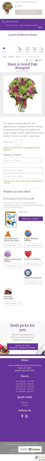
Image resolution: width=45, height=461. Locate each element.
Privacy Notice (29, 450)
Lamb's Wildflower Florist (22, 34)
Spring (18, 57)
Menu (4, 52)
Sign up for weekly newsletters (22, 346)
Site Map (31, 453)
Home (5, 57)
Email (39, 60)
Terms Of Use (16, 450)
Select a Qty (9, 142)
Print (29, 60)
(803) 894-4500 (12, 22)
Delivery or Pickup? (12, 155)
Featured (11, 57)
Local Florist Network (18, 453)
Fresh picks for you (22, 332)
